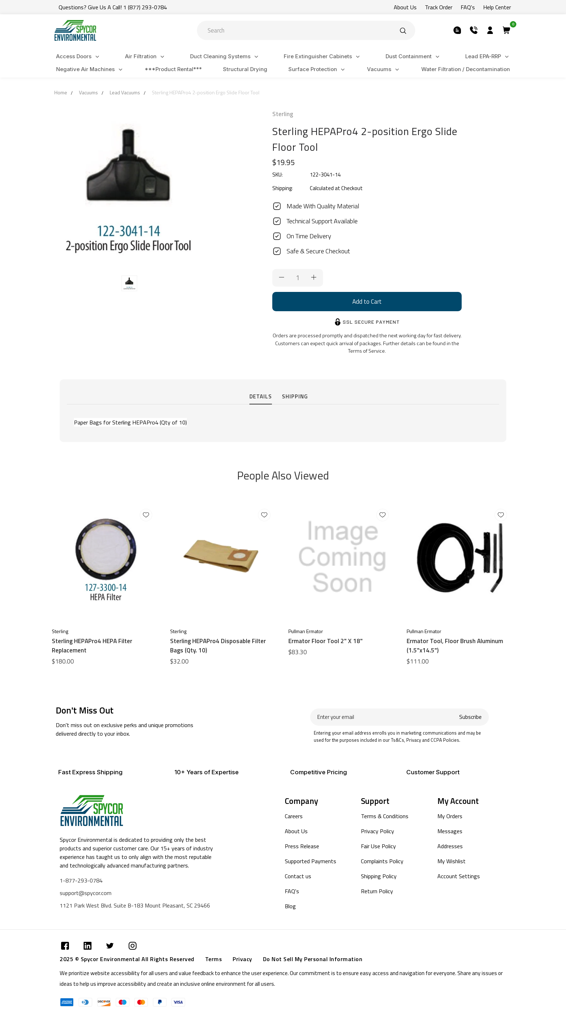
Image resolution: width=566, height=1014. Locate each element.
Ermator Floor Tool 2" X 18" (325, 641)
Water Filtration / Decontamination (465, 69)
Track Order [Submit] (438, 7)
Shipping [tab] (295, 396)
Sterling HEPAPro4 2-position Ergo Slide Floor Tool (205, 92)
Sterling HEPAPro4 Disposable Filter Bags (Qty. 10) (218, 645)
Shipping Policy (379, 876)
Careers (294, 816)
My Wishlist (451, 861)
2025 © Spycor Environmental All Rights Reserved (127, 959)
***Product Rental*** (173, 69)
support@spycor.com (85, 893)
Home (60, 92)
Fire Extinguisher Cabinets (323, 57)
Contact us (298, 876)
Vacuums (384, 69)
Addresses (450, 846)
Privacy (242, 959)
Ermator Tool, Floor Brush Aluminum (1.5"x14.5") (455, 645)
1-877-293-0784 (81, 880)
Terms (213, 959)
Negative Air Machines (90, 69)
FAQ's (292, 891)
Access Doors (78, 57)
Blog (290, 906)
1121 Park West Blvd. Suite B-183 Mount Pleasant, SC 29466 (135, 905)
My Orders (449, 816)
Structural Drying (245, 69)
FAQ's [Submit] (468, 7)
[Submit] (403, 30)
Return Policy (377, 891)
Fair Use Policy (378, 846)
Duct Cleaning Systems (225, 57)
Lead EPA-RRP (488, 57)
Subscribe (470, 717)
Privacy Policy (377, 831)
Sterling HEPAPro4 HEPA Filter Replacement (92, 645)
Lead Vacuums (125, 92)
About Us (296, 831)
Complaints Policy (382, 861)
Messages (449, 831)
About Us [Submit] (405, 7)
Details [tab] (260, 396)
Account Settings (458, 876)
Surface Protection (317, 69)
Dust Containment (414, 57)
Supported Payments (310, 861)
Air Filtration (146, 57)
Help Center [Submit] (497, 7)
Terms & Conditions (384, 816)
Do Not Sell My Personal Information (313, 959)
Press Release (302, 846)
